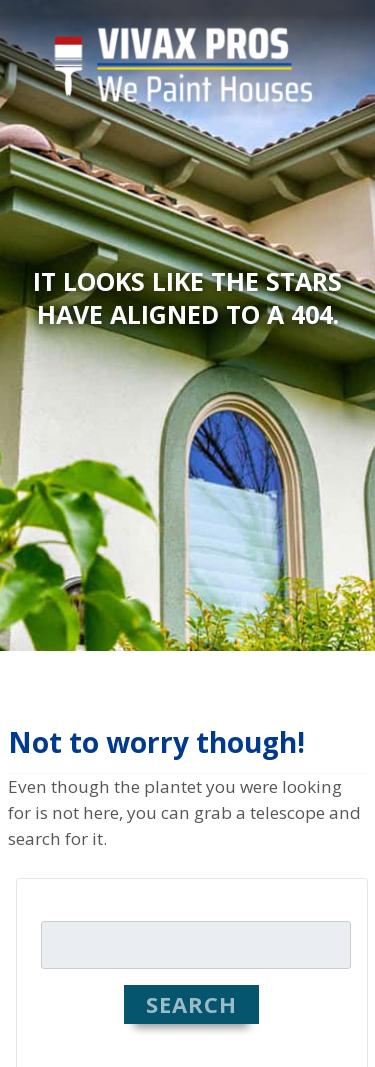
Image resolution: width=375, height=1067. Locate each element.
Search (192, 1004)
